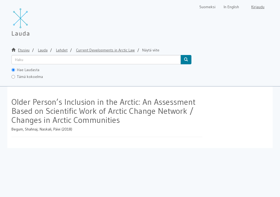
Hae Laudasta (25, 69)
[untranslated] (96, 59)
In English (231, 6)
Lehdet (62, 50)
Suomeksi (207, 6)
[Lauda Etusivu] (32, 19)
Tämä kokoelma (27, 76)
